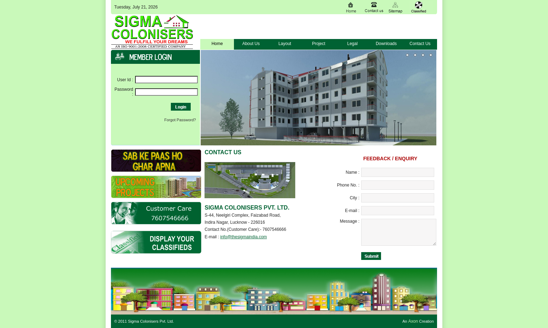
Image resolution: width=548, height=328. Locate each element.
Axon (413, 321)
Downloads (386, 43)
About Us (250, 43)
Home (217, 43)
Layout (284, 43)
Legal (352, 43)
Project (318, 43)
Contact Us (419, 43)
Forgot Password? (180, 120)
